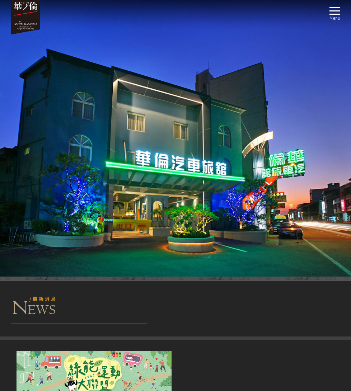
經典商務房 (29, 237)
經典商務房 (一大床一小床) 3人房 (52, 245)
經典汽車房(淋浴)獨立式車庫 (47, 280)
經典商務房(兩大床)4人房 (44, 254)
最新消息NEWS (22, 219)
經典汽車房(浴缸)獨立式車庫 (47, 271)
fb (14, 198)
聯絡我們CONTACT (26, 340)
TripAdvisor (26, 198)
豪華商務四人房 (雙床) (41, 288)
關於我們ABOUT (24, 211)
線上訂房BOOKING (27, 331)
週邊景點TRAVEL (24, 323)
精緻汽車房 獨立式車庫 (42, 305)
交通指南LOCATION (27, 314)
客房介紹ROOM (23, 228)
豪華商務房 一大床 (37, 297)
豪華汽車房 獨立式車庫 (42, 262)
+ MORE (166, 165)
